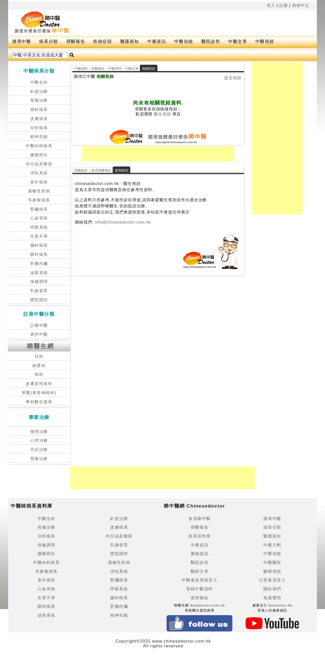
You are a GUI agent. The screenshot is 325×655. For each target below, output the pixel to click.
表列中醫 (39, 334)
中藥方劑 (272, 545)
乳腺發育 (39, 291)
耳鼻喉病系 (39, 200)
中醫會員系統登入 (200, 580)
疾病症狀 (102, 41)
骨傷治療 (39, 100)
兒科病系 (39, 128)
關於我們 (272, 589)
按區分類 (272, 527)
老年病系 (39, 182)
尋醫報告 (75, 41)
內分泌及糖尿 (39, 164)
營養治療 (39, 459)
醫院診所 (210, 41)
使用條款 (199, 598)
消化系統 (39, 173)
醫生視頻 (162, 114)
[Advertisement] (198, 22)
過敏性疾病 (39, 191)
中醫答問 (115, 69)
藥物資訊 (199, 553)
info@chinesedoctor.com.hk (122, 222)
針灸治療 (39, 91)
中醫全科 (39, 82)
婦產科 (39, 365)
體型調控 (39, 300)
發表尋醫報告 (101, 170)
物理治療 (39, 431)
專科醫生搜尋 (39, 402)
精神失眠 (39, 137)
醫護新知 (129, 41)
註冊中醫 (39, 325)
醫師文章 (199, 571)
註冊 (283, 5)
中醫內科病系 (39, 146)
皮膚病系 (39, 118)
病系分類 (48, 41)
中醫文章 (237, 41)
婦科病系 (39, 109)
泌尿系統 (39, 273)
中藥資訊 (156, 41)
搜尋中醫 (21, 41)
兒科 (39, 356)
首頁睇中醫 (199, 518)
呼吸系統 (39, 227)
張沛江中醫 (84, 76)
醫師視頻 (272, 571)
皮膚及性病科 (39, 383)
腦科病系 (39, 245)
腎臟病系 (39, 209)
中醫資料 (81, 69)
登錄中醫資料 (199, 589)
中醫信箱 (183, 41)
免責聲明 (272, 598)
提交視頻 (232, 78)
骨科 (39, 374)
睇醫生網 (40, 346)
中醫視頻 (264, 41)
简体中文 (300, 5)
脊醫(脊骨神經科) (39, 393)
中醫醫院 (272, 562)
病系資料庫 (199, 536)
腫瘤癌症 (39, 155)
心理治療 (39, 440)
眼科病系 (39, 254)
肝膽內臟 (39, 263)
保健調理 (39, 281)
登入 (271, 5)
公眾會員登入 (272, 580)
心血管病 (39, 218)
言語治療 (39, 449)
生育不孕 (39, 236)
